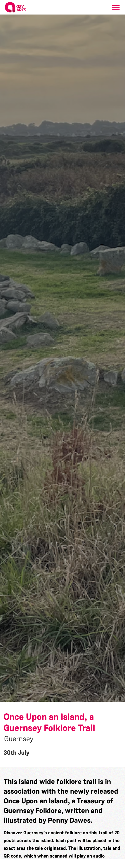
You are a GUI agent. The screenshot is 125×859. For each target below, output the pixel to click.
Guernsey (18, 738)
